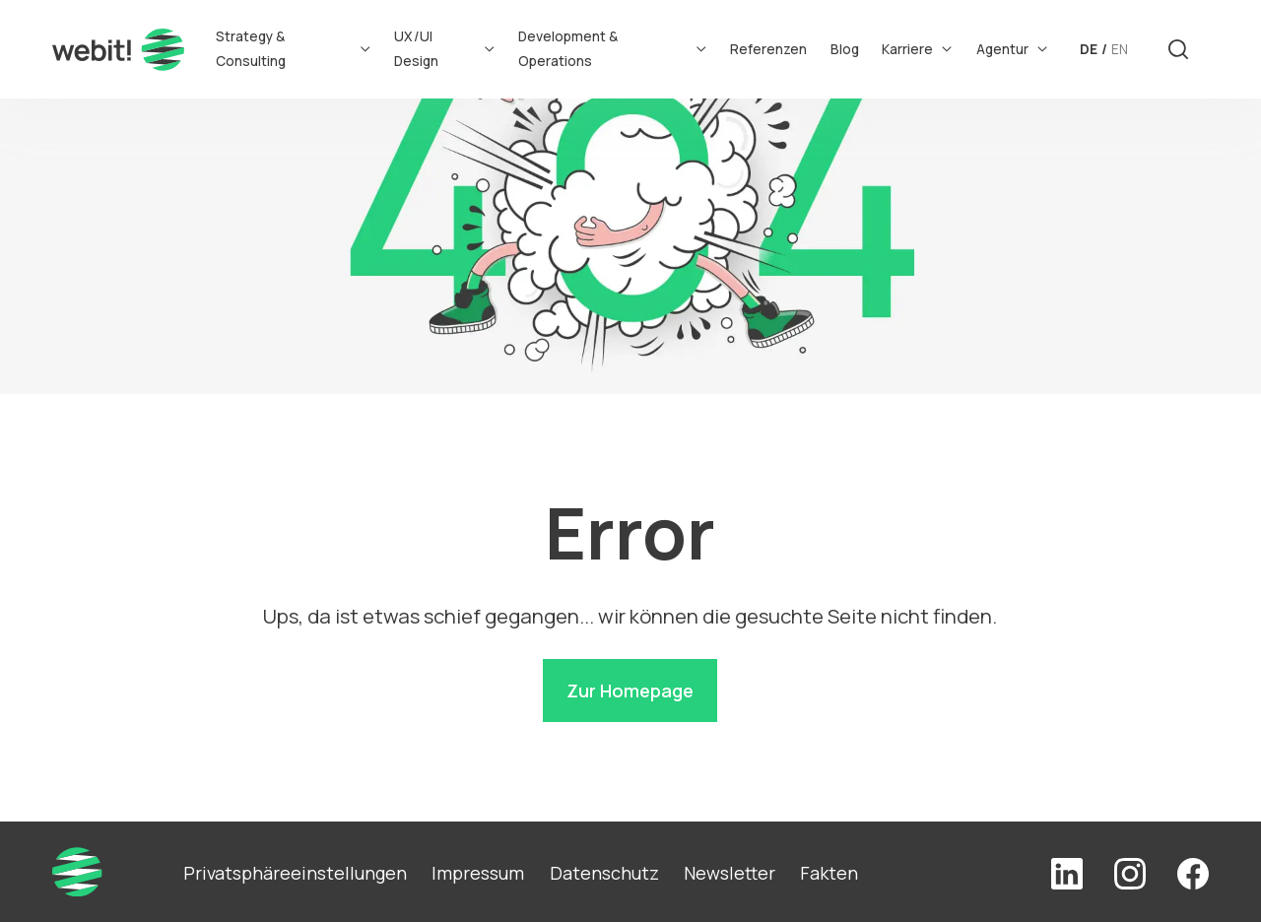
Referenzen (768, 48)
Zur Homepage (630, 690)
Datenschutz (604, 873)
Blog (844, 48)
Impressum (477, 873)
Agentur (1012, 48)
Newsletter (729, 873)
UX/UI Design (445, 48)
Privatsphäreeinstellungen (295, 873)
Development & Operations (612, 48)
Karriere (917, 48)
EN (1119, 48)
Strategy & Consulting (293, 48)
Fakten (829, 873)
